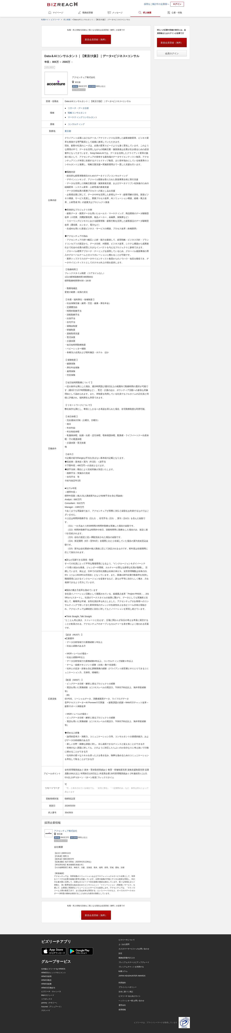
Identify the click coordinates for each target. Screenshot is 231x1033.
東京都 (68, 131)
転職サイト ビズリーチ (50, 20)
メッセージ (117, 12)
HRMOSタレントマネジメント (53, 973)
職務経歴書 (87, 12)
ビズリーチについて (127, 940)
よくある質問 (124, 944)
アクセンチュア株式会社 (65, 831)
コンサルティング (76, 124)
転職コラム (123, 971)
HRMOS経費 (46, 984)
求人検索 (147, 12)
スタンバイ (45, 1010)
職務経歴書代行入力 (127, 958)
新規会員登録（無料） (96, 39)
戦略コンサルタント (77, 113)
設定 (120, 953)
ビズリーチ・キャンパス (51, 991)
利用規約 (122, 983)
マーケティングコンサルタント (82, 117)
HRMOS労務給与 (48, 988)
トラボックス (46, 999)
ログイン (177, 4)
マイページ (58, 12)
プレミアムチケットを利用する (131, 967)
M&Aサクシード (47, 995)
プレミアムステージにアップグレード (134, 962)
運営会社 (122, 1005)
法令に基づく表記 (126, 992)
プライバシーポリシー (128, 987)
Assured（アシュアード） (51, 1007)
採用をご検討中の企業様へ (156, 4)
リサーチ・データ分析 (78, 108)
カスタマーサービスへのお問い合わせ (134, 949)
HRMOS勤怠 (46, 980)
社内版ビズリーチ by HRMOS (53, 969)
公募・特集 (177, 12)
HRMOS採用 (46, 976)
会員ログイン (172, 53)
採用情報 (122, 1010)
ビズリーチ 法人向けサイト (130, 996)
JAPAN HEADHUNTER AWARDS (132, 976)
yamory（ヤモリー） (49, 1003)
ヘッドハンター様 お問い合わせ (131, 1001)
